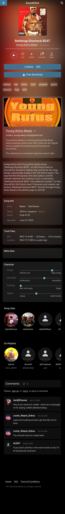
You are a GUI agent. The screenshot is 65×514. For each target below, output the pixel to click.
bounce (7, 89)
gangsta (43, 84)
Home (8, 481)
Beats (22, 206)
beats (24, 84)
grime (54, 84)
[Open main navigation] (3, 3)
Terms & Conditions (30, 481)
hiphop (7, 84)
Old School (33, 206)
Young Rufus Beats (27, 44)
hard (33, 84)
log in (25, 391)
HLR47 (16, 443)
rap (15, 84)
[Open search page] (62, 3)
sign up (15, 391)
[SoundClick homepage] (32, 3)
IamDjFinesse (20, 400)
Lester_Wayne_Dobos (24, 415)
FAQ (16, 481)
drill (24, 89)
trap (17, 89)
